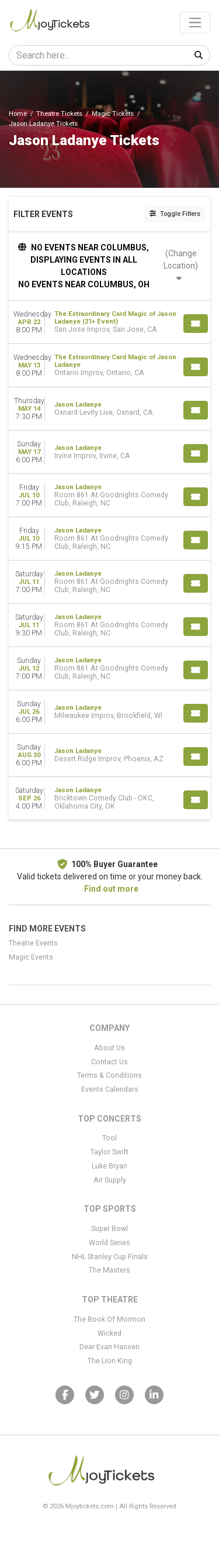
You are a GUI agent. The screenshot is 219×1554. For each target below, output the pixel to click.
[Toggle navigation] (195, 22)
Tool (109, 1138)
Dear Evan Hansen (109, 1347)
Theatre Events (33, 943)
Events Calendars (109, 1089)
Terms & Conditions (109, 1075)
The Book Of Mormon (109, 1319)
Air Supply (109, 1180)
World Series (109, 1243)
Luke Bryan (109, 1166)
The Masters (109, 1270)
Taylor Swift (109, 1152)
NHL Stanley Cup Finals (110, 1257)
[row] (109, 322)
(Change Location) (181, 265)
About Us (109, 1048)
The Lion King (110, 1361)
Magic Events (31, 957)
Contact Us (109, 1062)
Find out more (111, 888)
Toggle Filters (175, 214)
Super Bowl (109, 1229)
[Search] (98, 55)
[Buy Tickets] (195, 323)
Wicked (109, 1333)
